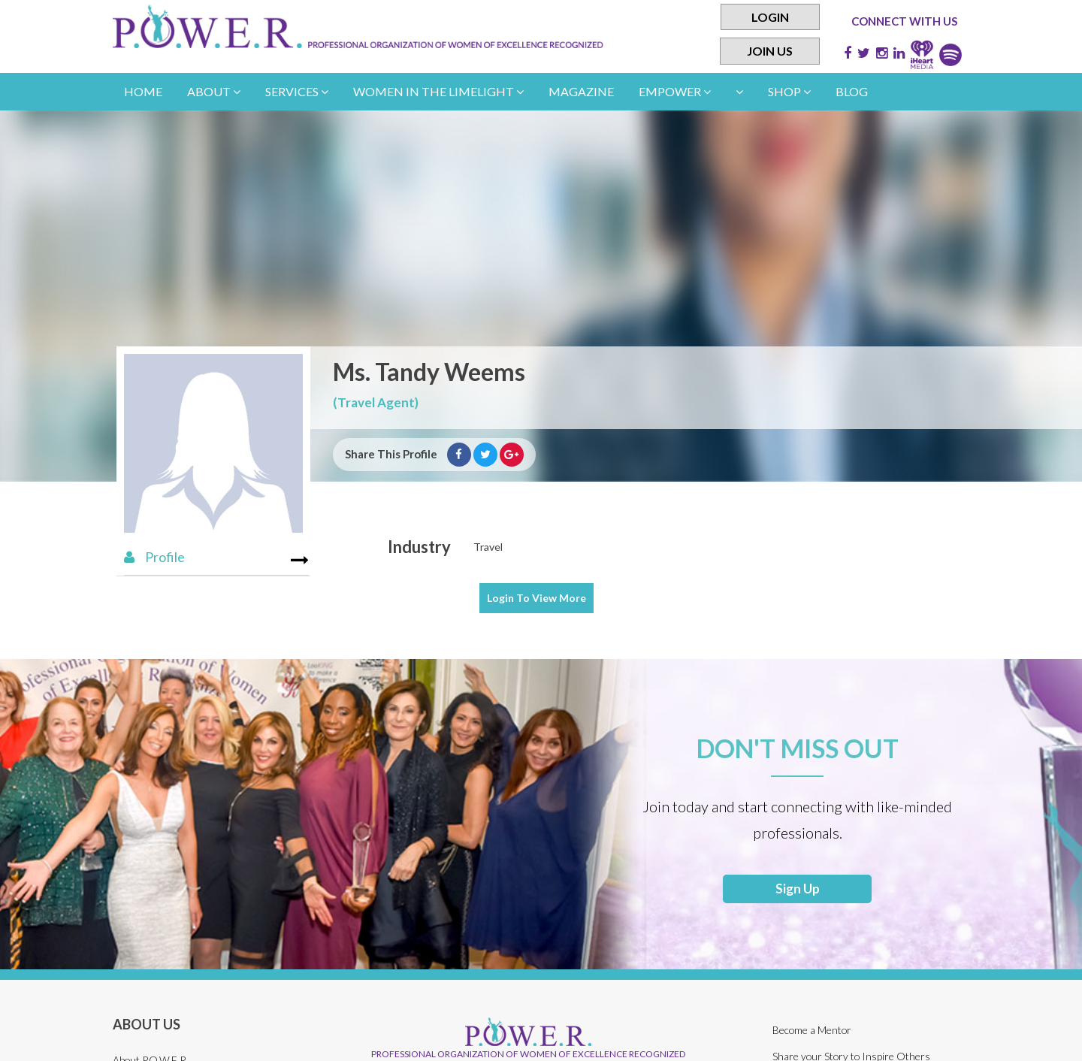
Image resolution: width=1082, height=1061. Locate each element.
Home (143, 91)
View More (536, 597)
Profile (154, 557)
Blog (852, 91)
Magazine (581, 91)
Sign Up (798, 890)
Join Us (770, 51)
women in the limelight (438, 91)
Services (296, 91)
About (213, 91)
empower (675, 91)
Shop (789, 91)
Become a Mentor (812, 1032)
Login (770, 17)
